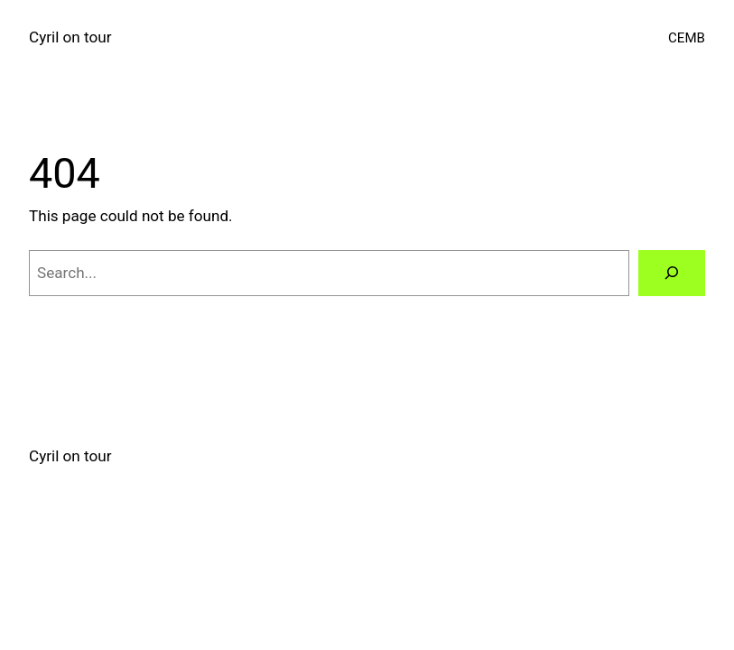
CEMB (686, 38)
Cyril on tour (70, 37)
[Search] (671, 273)
